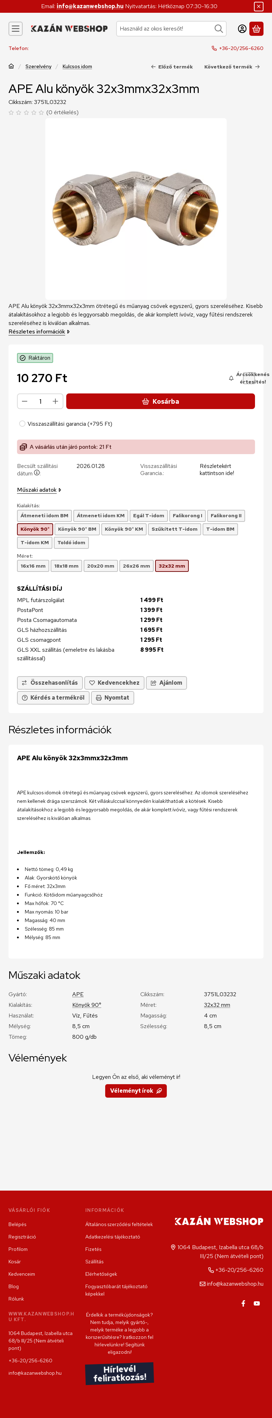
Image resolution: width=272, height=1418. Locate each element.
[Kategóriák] (15, 29)
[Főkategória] (11, 66)
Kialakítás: (28, 506)
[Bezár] (259, 6)
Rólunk (16, 1299)
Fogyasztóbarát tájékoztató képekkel (116, 1290)
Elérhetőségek (101, 1274)
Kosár (14, 1261)
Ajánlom (166, 682)
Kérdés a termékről (53, 697)
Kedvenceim (21, 1274)
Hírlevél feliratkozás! (119, 1373)
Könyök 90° (86, 1005)
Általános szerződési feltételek (119, 1224)
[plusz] (55, 401)
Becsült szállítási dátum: (37, 469)
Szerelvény (38, 66)
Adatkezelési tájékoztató (112, 1237)
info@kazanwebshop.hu (90, 6)
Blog (13, 1286)
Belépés (17, 1224)
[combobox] (171, 29)
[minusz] (24, 401)
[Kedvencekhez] (114, 683)
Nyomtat (112, 697)
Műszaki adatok (39, 489)
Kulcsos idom (77, 66)
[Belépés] (242, 29)
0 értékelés (63, 112)
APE (78, 994)
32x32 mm (217, 1005)
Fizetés (93, 1249)
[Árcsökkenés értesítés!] (249, 378)
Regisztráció (22, 1237)
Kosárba (160, 401)
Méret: (25, 556)
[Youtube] (257, 1303)
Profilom (18, 1249)
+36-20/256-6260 (241, 48)
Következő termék (232, 66)
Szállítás (94, 1261)
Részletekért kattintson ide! (217, 469)
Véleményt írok (136, 1090)
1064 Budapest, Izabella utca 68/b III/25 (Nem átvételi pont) (40, 1340)
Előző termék (172, 66)
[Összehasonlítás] (50, 683)
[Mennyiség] (40, 401)
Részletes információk (39, 331)
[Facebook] (243, 1303)
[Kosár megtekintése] (256, 29)
